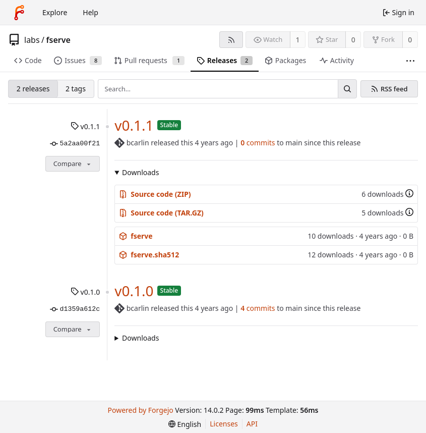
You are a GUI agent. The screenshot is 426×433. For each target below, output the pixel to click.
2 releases (33, 88)
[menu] (184, 424)
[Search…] (347, 88)
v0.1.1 (85, 126)
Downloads (140, 172)
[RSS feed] (231, 39)
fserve (58, 40)
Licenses (224, 423)
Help (90, 12)
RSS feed (394, 89)
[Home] (19, 13)
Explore (54, 12)
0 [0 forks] (410, 39)
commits (257, 142)
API (252, 423)
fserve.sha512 (149, 254)
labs (32, 40)
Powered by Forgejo (140, 410)
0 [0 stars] (353, 39)
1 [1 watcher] (298, 39)
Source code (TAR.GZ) (161, 213)
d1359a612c (75, 309)
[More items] (410, 61)
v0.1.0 (85, 292)
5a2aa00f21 (75, 144)
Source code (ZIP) (155, 194)
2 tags (76, 88)
